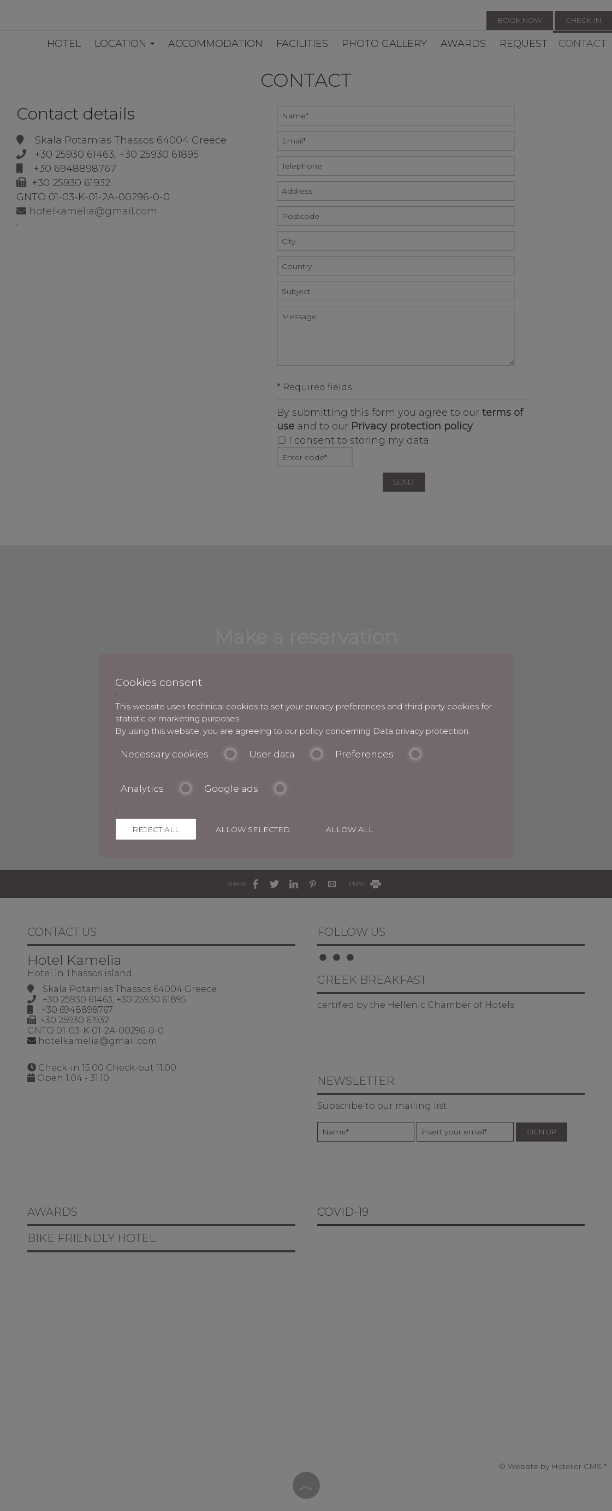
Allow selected (253, 829)
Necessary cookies (178, 754)
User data (285, 754)
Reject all (156, 829)
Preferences (378, 754)
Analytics (156, 788)
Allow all (349, 829)
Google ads (245, 788)
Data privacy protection (420, 730)
